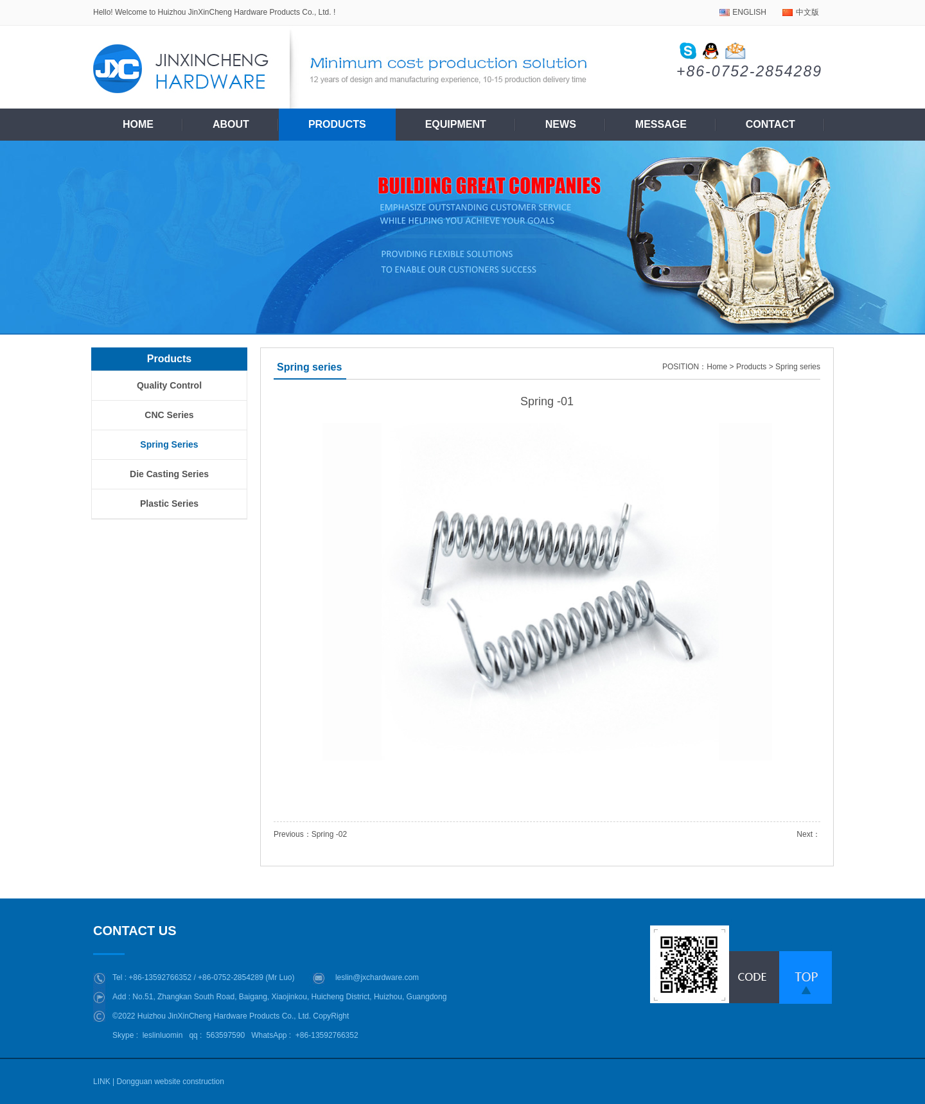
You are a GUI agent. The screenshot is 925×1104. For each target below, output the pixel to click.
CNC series (169, 415)
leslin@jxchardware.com (377, 977)
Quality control (169, 385)
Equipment (455, 124)
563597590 (225, 1035)
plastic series (169, 503)
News (560, 124)
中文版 (807, 12)
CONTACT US (138, 931)
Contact (770, 124)
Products (337, 124)
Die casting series (169, 474)
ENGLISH (749, 12)
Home (138, 124)
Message (661, 124)
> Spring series (794, 366)
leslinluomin (163, 1035)
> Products (748, 366)
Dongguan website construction (170, 1081)
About (231, 124)
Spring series (169, 444)
